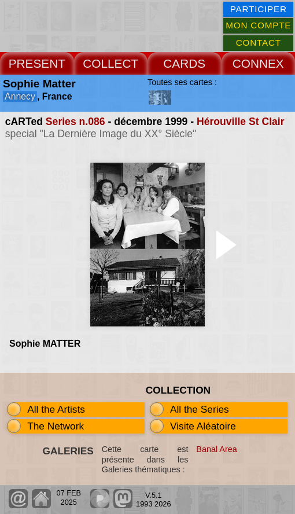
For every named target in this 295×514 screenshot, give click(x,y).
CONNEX (258, 63)
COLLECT (110, 63)
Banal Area (216, 449)
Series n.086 (75, 121)
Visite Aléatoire (203, 426)
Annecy (20, 96)
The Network (55, 426)
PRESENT (37, 63)
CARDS (184, 63)
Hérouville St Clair (241, 121)
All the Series (199, 409)
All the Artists (56, 409)
